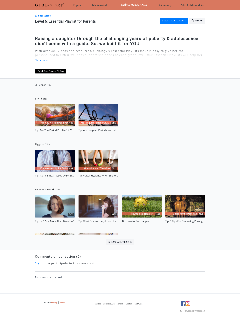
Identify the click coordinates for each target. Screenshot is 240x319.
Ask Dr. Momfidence (192, 5)
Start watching (174, 20)
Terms (62, 302)
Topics (78, 5)
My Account (101, 5)
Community (165, 5)
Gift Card (138, 303)
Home (98, 303)
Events (120, 303)
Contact (129, 303)
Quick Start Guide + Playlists (51, 71)
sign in (40, 263)
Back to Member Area (134, 5)
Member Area (109, 303)
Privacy (54, 302)
